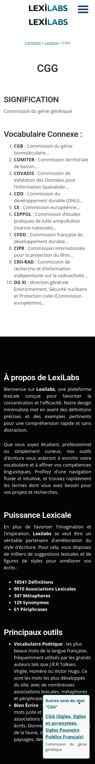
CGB (18, 146)
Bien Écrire (26, 705)
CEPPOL (22, 214)
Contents (33, 42)
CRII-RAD (24, 262)
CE (17, 207)
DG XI (20, 282)
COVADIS (24, 173)
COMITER (24, 160)
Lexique (52, 42)
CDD (19, 194)
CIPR (19, 248)
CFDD (20, 235)
